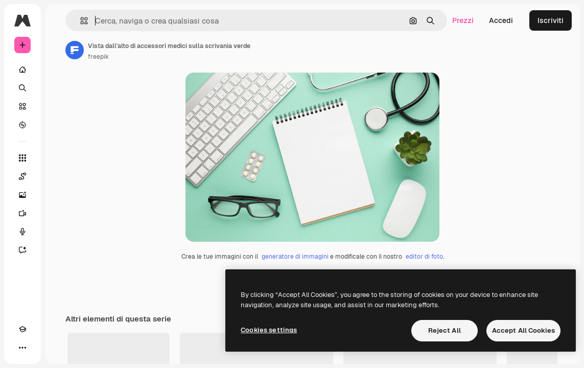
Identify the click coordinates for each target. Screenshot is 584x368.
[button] (80, 21)
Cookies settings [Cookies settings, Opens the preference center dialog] (269, 330)
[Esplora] (22, 125)
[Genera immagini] (22, 195)
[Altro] (22, 347)
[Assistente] (22, 250)
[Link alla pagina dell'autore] (74, 50)
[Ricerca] (22, 88)
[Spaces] (22, 176)
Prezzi (463, 20)
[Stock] (22, 106)
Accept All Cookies (523, 330)
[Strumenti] (22, 158)
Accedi (501, 20)
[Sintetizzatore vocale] (22, 231)
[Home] (22, 69)
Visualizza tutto (533, 358)
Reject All (444, 330)
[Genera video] (22, 213)
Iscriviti (551, 20)
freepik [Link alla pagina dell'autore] (98, 57)
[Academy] (22, 329)
